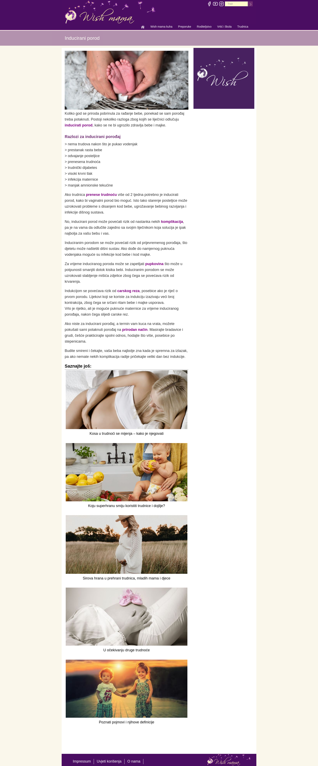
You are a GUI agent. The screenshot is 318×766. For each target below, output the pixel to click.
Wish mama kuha (161, 27)
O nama (133, 761)
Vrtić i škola (224, 27)
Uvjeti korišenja (109, 761)
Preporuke (184, 27)
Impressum (82, 761)
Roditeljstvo (204, 27)
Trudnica (242, 26)
